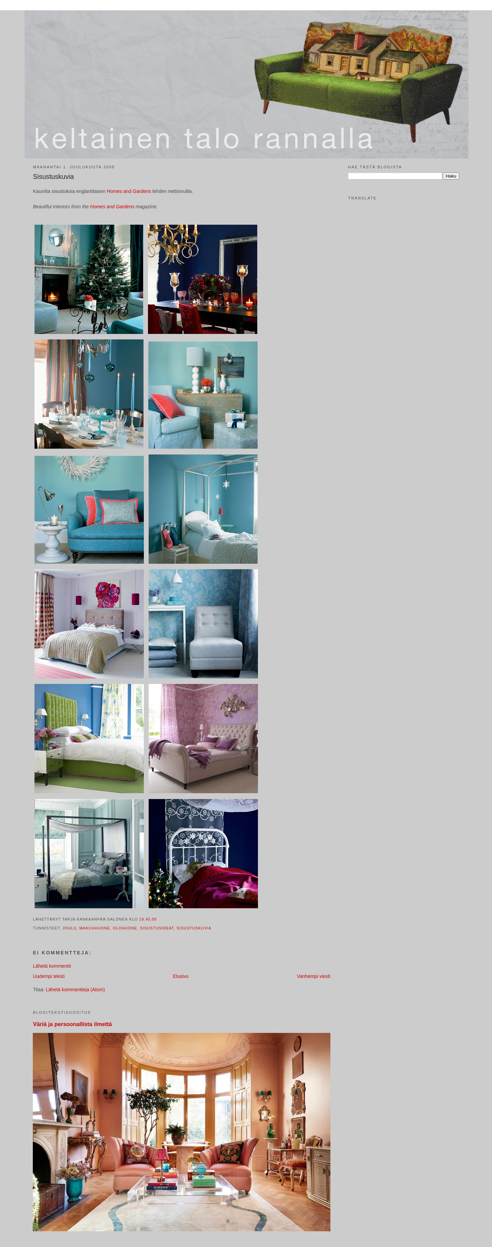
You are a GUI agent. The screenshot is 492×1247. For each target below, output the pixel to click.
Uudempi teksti (49, 976)
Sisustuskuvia (53, 176)
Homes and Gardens (129, 191)
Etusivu (181, 976)
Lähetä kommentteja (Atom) (75, 989)
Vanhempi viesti (313, 976)
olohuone (125, 928)
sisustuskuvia (194, 928)
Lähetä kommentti (52, 966)
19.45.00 (147, 919)
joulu (70, 928)
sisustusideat (157, 928)
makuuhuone (94, 928)
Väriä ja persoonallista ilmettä (72, 1024)
